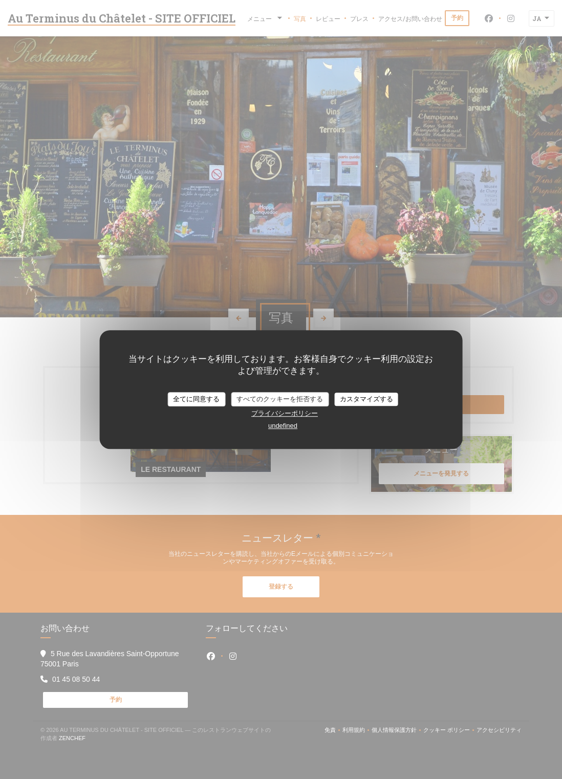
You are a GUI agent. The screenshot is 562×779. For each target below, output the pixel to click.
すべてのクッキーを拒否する (279, 399)
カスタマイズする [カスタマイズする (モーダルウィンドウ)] (366, 399)
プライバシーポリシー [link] (284, 413)
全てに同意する (196, 399)
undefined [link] (282, 425)
